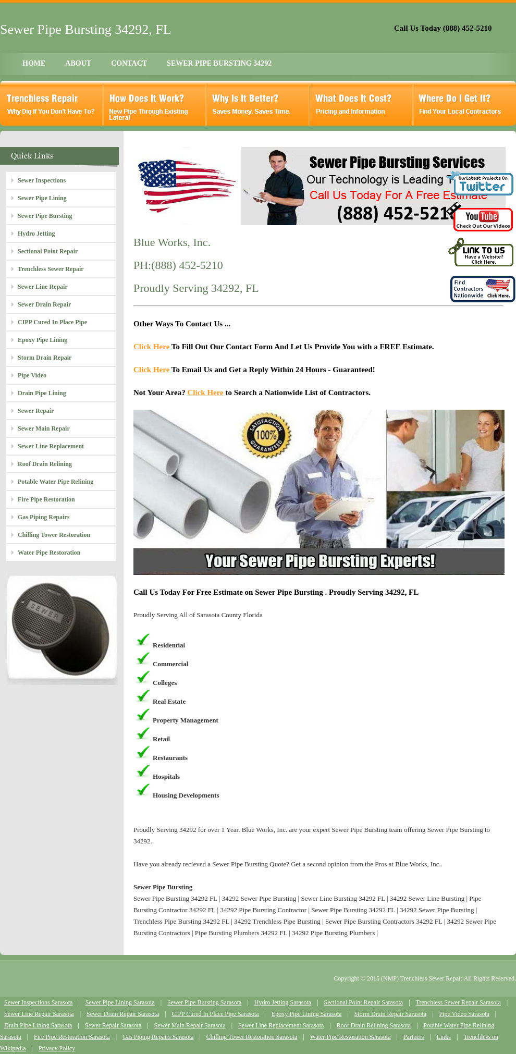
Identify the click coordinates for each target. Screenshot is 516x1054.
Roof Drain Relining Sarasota (374, 1025)
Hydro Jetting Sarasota (282, 1002)
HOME (33, 63)
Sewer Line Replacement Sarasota (281, 1025)
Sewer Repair (36, 410)
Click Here (151, 346)
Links (444, 1036)
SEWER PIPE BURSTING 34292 (219, 63)
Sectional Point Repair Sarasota (363, 1002)
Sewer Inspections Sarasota (38, 1002)
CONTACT (129, 63)
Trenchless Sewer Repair (51, 269)
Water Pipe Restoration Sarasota (350, 1036)
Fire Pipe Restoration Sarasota (72, 1036)
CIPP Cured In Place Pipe (52, 322)
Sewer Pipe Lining (42, 198)
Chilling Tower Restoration (54, 534)
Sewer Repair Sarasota (113, 1025)
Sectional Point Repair (48, 251)
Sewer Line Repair (43, 286)
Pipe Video (32, 375)
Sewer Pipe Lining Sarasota (120, 1002)
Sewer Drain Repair (44, 304)
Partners (413, 1036)
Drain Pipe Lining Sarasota (38, 1025)
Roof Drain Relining (45, 464)
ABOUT (78, 63)
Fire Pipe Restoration (46, 499)
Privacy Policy (57, 1048)
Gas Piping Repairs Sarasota (157, 1036)
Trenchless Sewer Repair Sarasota (458, 1002)
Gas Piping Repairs (43, 517)
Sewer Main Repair (44, 428)
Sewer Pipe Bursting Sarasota (204, 1002)
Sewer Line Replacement (51, 446)
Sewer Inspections (42, 180)
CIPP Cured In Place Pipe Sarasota (215, 1014)
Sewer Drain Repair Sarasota (123, 1014)
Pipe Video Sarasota (464, 1014)
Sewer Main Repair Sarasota (190, 1025)
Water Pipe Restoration (49, 552)
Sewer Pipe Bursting (45, 215)
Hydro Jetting (36, 233)
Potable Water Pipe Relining (55, 481)
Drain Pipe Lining (42, 393)
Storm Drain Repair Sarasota (390, 1014)
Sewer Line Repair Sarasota (39, 1014)
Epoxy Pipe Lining (42, 340)
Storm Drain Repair (44, 357)
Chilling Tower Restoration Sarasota (252, 1036)
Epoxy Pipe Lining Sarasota (306, 1014)
